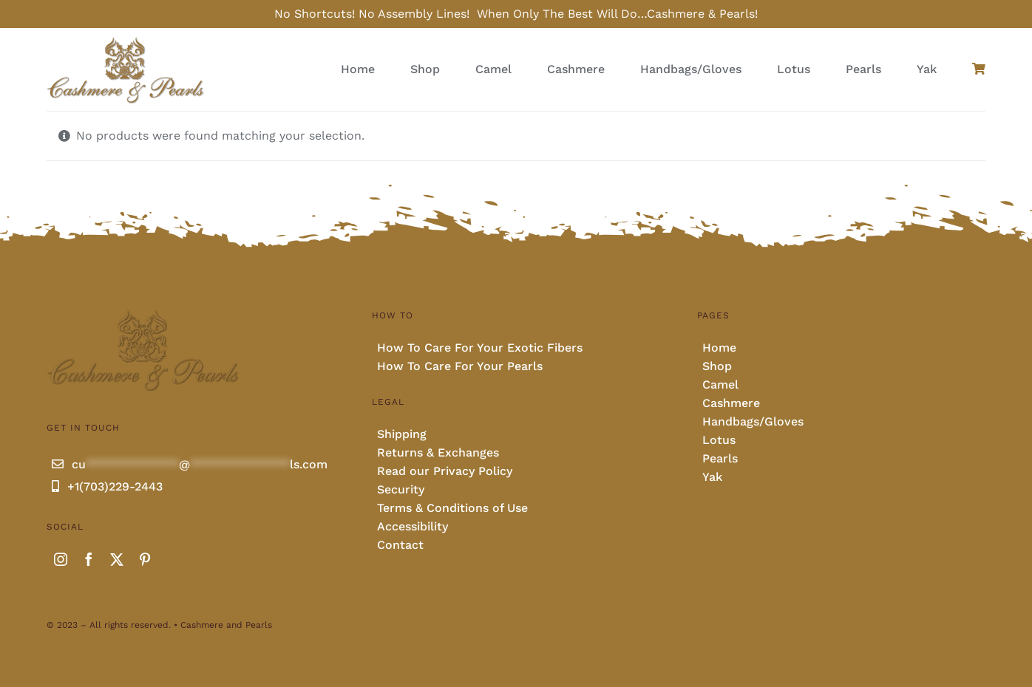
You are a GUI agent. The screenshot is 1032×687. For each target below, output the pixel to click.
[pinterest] (145, 559)
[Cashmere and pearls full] (125, 41)
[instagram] (60, 559)
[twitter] (116, 559)
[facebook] (88, 559)
